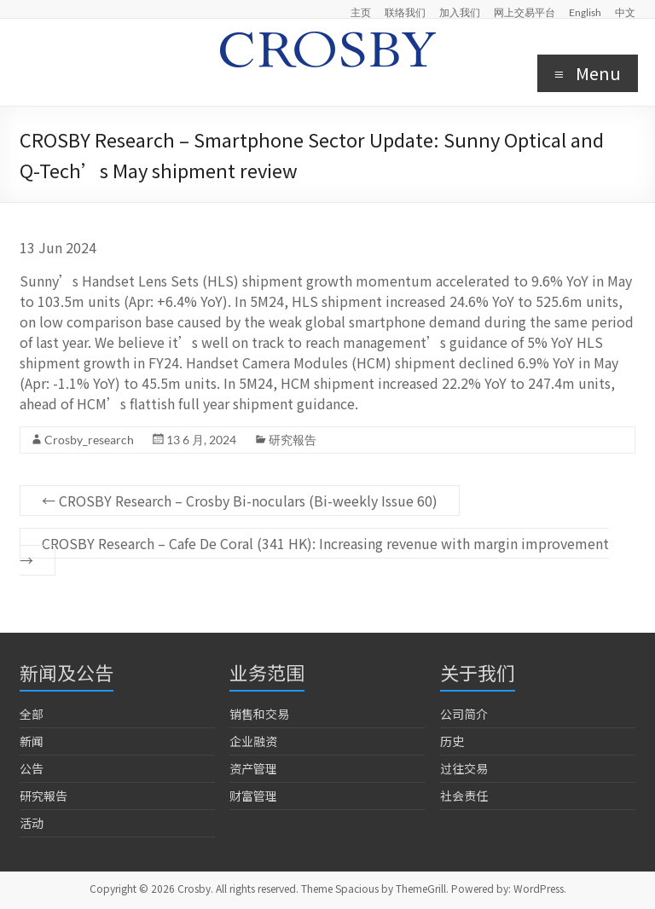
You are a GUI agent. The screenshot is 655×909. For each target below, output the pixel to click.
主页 (361, 12)
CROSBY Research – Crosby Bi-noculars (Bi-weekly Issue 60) (240, 500)
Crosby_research (89, 439)
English (585, 12)
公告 (31, 768)
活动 (31, 822)
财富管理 (253, 795)
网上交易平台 (524, 12)
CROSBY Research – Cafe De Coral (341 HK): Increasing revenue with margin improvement (314, 551)
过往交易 (464, 768)
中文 (625, 12)
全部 (31, 713)
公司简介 (464, 713)
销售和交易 (259, 713)
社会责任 (464, 795)
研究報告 (292, 439)
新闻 (31, 741)
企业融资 (253, 741)
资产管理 (253, 768)
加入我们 (459, 12)
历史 (452, 741)
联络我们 (405, 12)
